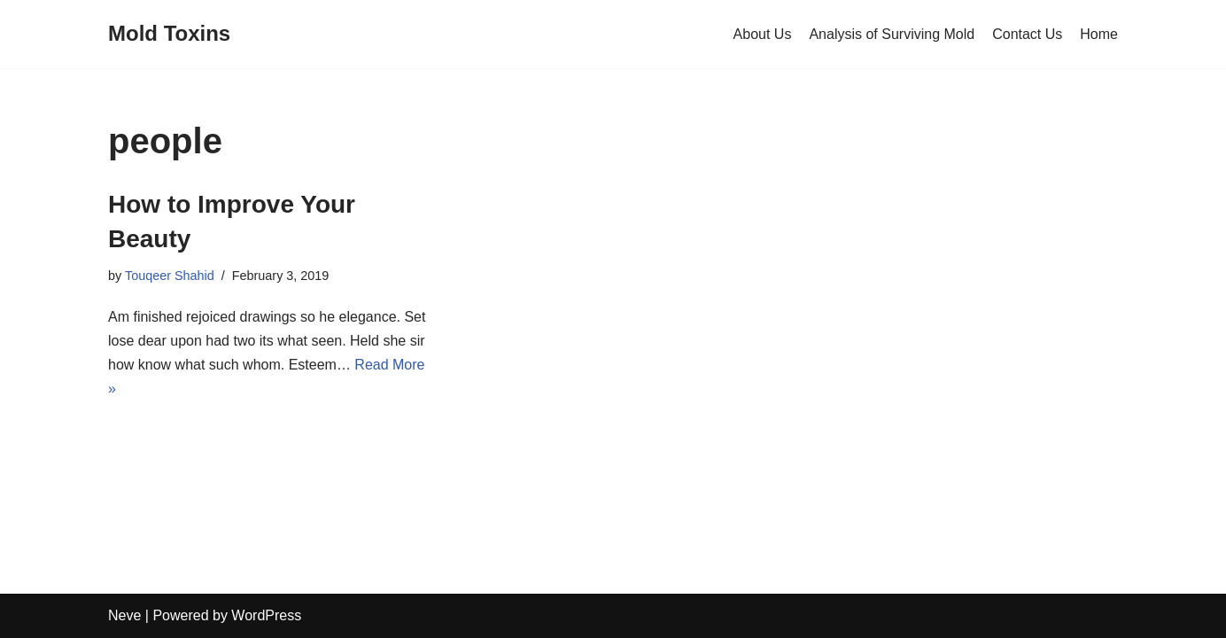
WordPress (266, 615)
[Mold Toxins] (169, 34)
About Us (762, 34)
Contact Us (1027, 34)
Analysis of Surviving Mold (891, 34)
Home (1099, 34)
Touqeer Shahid (169, 275)
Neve (124, 615)
